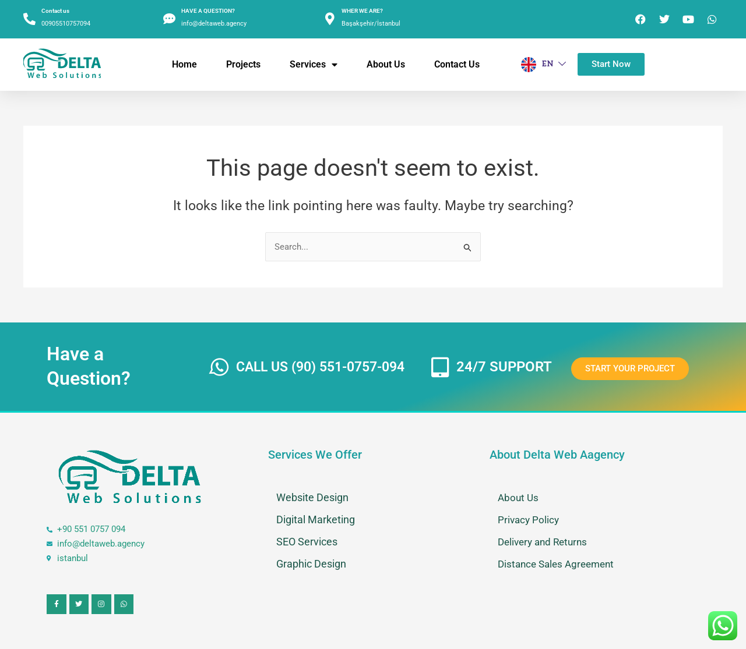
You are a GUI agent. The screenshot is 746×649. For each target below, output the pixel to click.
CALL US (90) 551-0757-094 (326, 367)
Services (313, 64)
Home (184, 64)
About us (386, 64)
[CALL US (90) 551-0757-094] (220, 367)
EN (543, 64)
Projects (243, 64)
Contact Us (457, 64)
